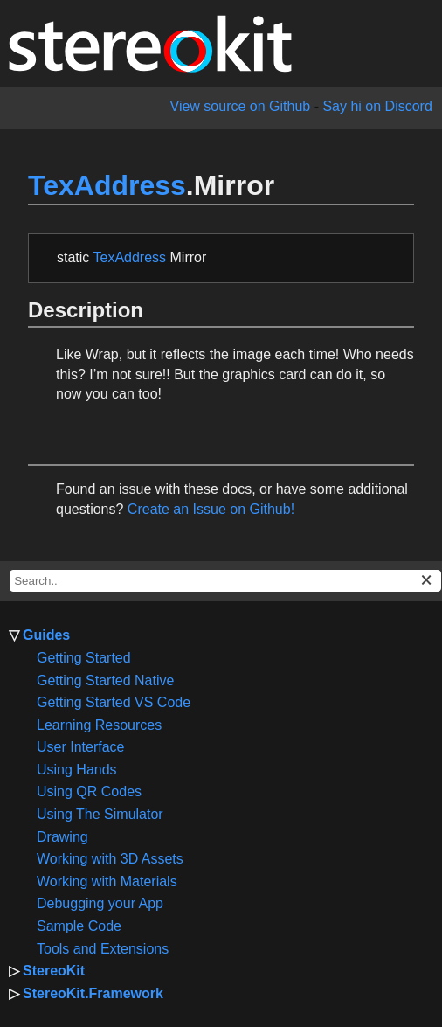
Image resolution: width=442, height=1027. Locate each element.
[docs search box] (225, 581)
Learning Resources (99, 725)
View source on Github (240, 106)
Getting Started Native (105, 680)
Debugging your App (100, 903)
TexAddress (107, 185)
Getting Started (84, 657)
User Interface (80, 746)
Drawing (62, 836)
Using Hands (77, 769)
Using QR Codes (89, 791)
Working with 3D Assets (110, 858)
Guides (46, 635)
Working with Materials (107, 881)
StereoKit (54, 970)
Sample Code (79, 926)
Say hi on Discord (377, 106)
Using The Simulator (100, 814)
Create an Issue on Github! (211, 509)
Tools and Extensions (103, 948)
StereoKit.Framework (93, 993)
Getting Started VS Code (113, 702)
